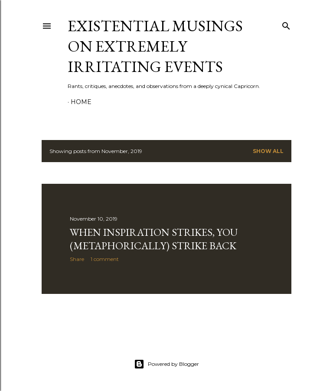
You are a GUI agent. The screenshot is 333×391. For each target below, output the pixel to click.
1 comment (105, 259)
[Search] (286, 24)
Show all (268, 151)
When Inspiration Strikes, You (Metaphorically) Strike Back (154, 238)
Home (81, 102)
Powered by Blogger (166, 364)
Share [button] (77, 259)
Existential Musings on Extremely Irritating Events (155, 46)
